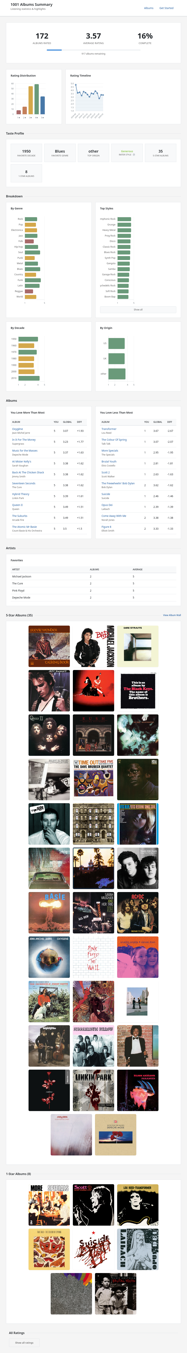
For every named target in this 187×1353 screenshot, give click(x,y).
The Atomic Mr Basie (24, 527)
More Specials (110, 450)
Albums (149, 8)
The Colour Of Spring (114, 439)
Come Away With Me (114, 516)
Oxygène (17, 429)
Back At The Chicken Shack (28, 472)
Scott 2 (106, 472)
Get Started (166, 8)
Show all (138, 309)
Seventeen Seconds (23, 483)
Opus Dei (107, 505)
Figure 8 (106, 527)
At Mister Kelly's (21, 461)
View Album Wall (172, 615)
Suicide (106, 494)
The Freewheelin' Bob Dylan (118, 483)
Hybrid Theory (20, 494)
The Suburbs (19, 516)
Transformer (109, 429)
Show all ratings (24, 1342)
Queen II (17, 505)
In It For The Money (23, 439)
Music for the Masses (25, 450)
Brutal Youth (109, 461)
